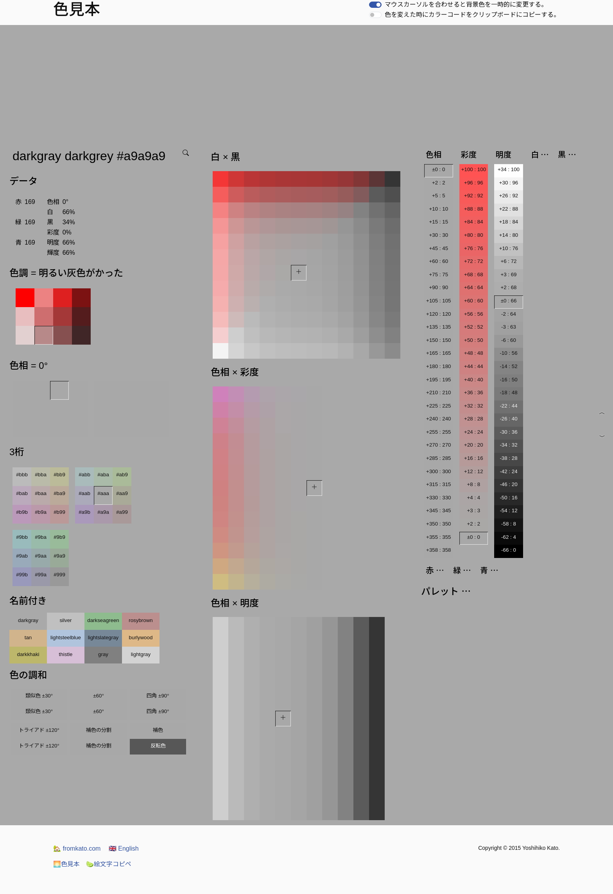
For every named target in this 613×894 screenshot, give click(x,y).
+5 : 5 (438, 195)
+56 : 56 (473, 314)
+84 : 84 (473, 222)
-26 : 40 (508, 419)
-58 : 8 (508, 524)
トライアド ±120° (39, 730)
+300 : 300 (438, 471)
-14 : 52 (508, 366)
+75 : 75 (438, 274)
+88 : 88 (473, 209)
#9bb (22, 537)
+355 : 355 (438, 537)
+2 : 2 (438, 183)
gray (103, 654)
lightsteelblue (65, 637)
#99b (22, 575)
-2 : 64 (508, 314)
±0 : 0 (438, 169)
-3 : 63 (508, 327)
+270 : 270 (438, 445)
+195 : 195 (438, 380)
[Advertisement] (306, 83)
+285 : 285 (438, 458)
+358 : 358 (438, 550)
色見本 (66, 864)
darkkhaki (28, 654)
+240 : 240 (438, 419)
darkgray (28, 620)
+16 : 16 (473, 458)
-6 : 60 (508, 340)
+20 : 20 (473, 445)
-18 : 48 (508, 392)
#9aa (41, 556)
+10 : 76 (508, 248)
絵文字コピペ (108, 864)
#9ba (41, 537)
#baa (41, 493)
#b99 (59, 512)
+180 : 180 (438, 366)
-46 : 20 (508, 484)
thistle (66, 654)
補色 (158, 730)
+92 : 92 (473, 195)
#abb (84, 474)
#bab (22, 493)
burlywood (141, 637)
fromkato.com (76, 848)
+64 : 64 (473, 287)
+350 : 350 (438, 524)
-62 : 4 (508, 537)
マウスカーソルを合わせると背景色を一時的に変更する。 (466, 4)
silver (65, 620)
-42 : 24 (508, 471)
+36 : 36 (473, 392)
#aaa (103, 493)
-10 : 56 (508, 353)
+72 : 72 (473, 261)
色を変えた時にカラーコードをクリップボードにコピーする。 (472, 14)
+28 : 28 (473, 419)
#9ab (22, 556)
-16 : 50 (508, 380)
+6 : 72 (508, 261)
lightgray (141, 654)
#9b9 (59, 537)
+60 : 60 (438, 261)
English (124, 848)
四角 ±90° (158, 696)
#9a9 (59, 556)
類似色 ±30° (39, 696)
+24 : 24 (473, 432)
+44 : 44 (473, 366)
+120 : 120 (438, 314)
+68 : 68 (473, 274)
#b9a (41, 512)
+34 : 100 (509, 169)
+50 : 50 (473, 340)
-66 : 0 (508, 550)
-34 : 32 (508, 445)
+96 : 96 (473, 183)
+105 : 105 (438, 301)
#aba (103, 474)
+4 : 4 (473, 498)
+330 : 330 (438, 498)
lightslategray (103, 637)
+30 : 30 (438, 235)
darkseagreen (103, 620)
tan (28, 637)
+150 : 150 (438, 340)
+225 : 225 (438, 406)
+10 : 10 (438, 209)
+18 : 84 (508, 222)
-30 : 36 (508, 432)
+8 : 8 (473, 484)
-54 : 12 (508, 510)
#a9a (103, 512)
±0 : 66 (509, 301)
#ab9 (122, 474)
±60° (98, 696)
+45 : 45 (438, 248)
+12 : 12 (473, 471)
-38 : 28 (508, 458)
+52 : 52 (473, 327)
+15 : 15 (438, 222)
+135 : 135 (438, 327)
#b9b (22, 512)
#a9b (84, 512)
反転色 (158, 746)
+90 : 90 (438, 287)
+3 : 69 (508, 274)
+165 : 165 (438, 353)
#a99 (122, 512)
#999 (59, 575)
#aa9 (122, 493)
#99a (41, 575)
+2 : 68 (508, 287)
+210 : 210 (438, 392)
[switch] (375, 5)
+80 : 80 (473, 235)
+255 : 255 (438, 432)
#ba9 (59, 493)
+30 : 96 (508, 183)
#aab (84, 493)
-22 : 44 (508, 406)
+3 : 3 (473, 510)
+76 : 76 (473, 248)
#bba (41, 474)
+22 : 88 (508, 209)
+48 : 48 (473, 353)
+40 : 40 (473, 380)
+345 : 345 (438, 510)
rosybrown (140, 620)
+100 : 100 (473, 169)
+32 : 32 (473, 406)
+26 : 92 (508, 195)
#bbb (22, 474)
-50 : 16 (508, 498)
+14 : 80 (508, 235)
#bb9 (59, 474)
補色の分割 (98, 730)
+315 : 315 (438, 484)
